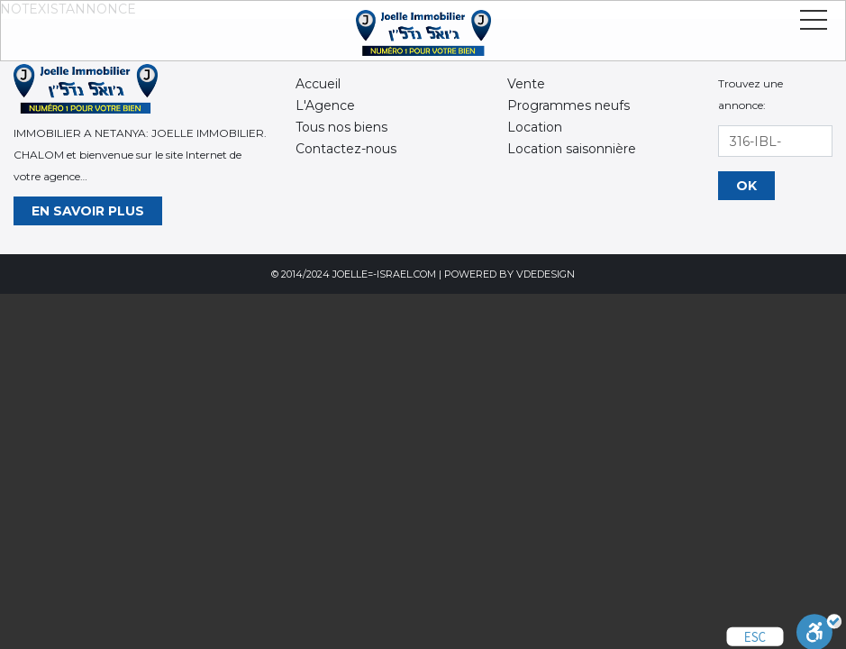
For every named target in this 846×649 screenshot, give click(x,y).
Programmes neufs (568, 105)
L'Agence (325, 105)
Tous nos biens (341, 127)
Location (534, 127)
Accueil (318, 84)
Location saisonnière (571, 149)
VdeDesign (545, 274)
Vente (526, 84)
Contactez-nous (346, 149)
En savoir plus (88, 211)
